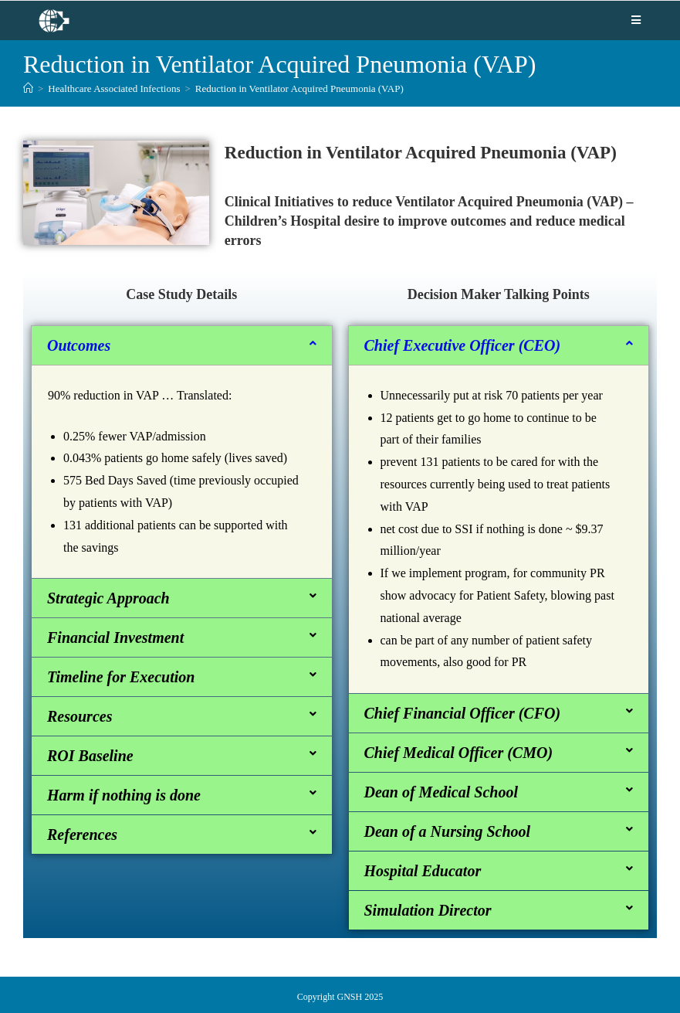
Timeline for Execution (121, 676)
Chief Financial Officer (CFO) (462, 713)
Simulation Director (428, 910)
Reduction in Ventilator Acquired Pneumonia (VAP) (299, 88)
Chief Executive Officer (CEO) (462, 345)
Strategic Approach (108, 598)
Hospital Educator (423, 870)
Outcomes (78, 345)
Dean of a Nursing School (447, 831)
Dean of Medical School (441, 792)
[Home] (28, 88)
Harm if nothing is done (124, 795)
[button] (182, 345)
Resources (79, 716)
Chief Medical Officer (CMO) (458, 752)
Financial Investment (115, 637)
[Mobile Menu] (636, 20)
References (82, 834)
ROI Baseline (90, 755)
